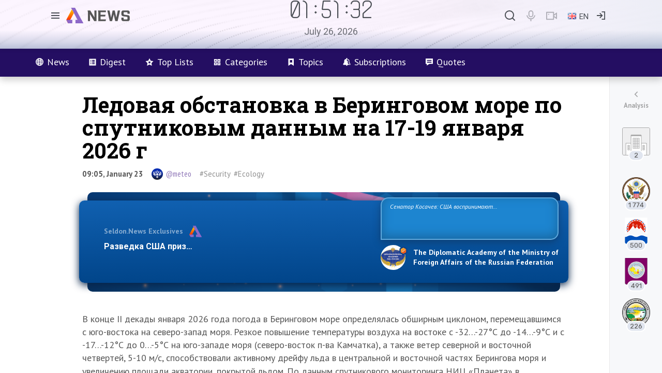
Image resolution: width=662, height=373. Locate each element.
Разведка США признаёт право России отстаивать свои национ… (237, 246)
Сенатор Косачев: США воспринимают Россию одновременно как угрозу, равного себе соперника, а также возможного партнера (468, 218)
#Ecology (249, 174)
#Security (215, 174)
